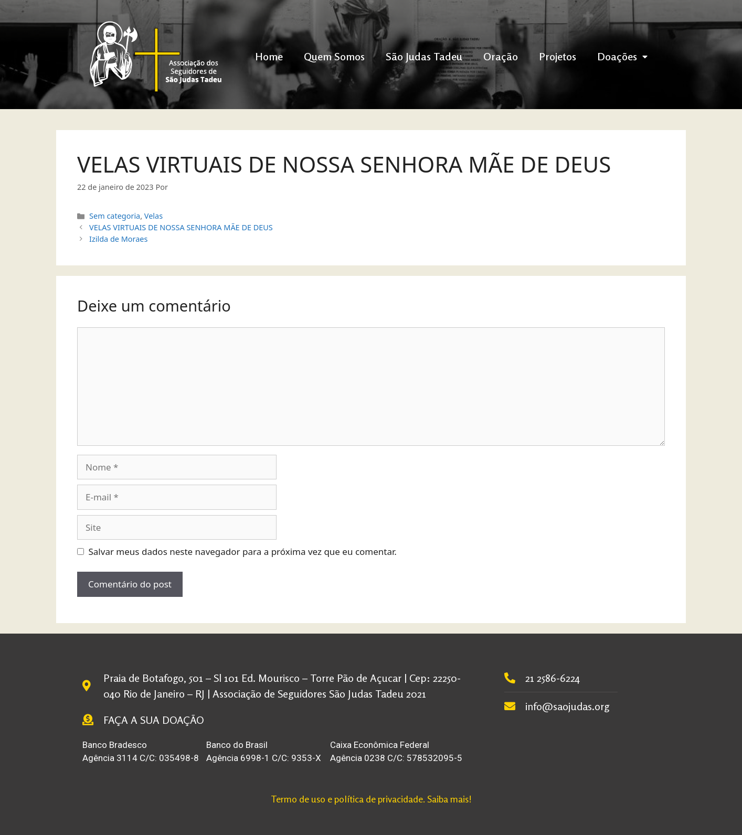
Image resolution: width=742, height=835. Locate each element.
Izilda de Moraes (118, 239)
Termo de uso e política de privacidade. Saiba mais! (371, 799)
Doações (622, 56)
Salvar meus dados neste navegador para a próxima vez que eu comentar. (243, 551)
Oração (500, 56)
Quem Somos (334, 56)
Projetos (557, 56)
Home (269, 56)
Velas (153, 216)
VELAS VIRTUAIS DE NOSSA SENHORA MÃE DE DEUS (181, 227)
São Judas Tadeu (424, 56)
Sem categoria (114, 216)
